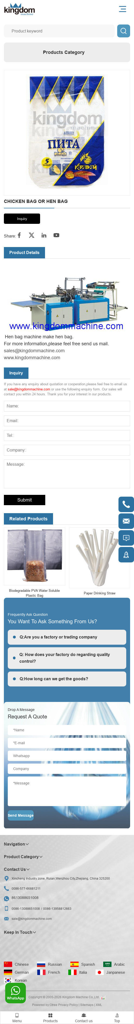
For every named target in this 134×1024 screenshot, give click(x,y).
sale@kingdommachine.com (29, 389)
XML (99, 1005)
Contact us (83, 1017)
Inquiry (22, 219)
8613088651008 (25, 898)
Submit (24, 500)
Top (117, 1017)
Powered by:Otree (44, 1005)
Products (50, 1017)
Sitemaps (86, 1005)
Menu (17, 1017)
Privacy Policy (68, 1005)
